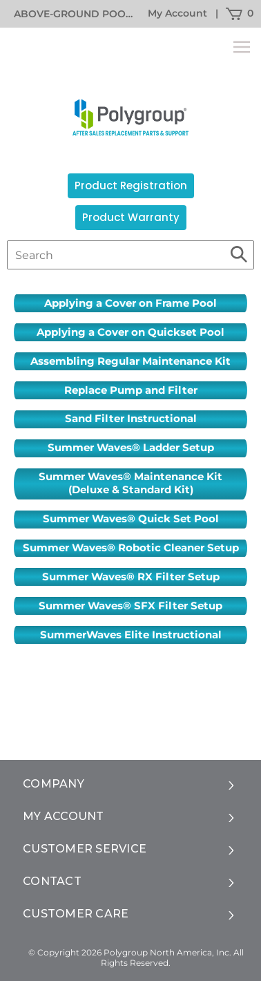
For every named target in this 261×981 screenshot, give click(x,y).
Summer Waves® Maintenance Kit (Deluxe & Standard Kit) (130, 483)
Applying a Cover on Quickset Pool (130, 332)
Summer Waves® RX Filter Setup (131, 577)
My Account (177, 13)
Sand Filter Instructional (131, 418)
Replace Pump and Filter (130, 390)
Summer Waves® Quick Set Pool (131, 519)
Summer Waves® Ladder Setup (131, 447)
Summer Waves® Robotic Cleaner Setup (131, 548)
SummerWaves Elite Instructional (131, 635)
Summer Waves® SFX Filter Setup (130, 606)
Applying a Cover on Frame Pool (130, 303)
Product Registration (131, 185)
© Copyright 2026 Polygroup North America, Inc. (129, 952)
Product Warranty (131, 217)
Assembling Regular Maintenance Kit (130, 361)
